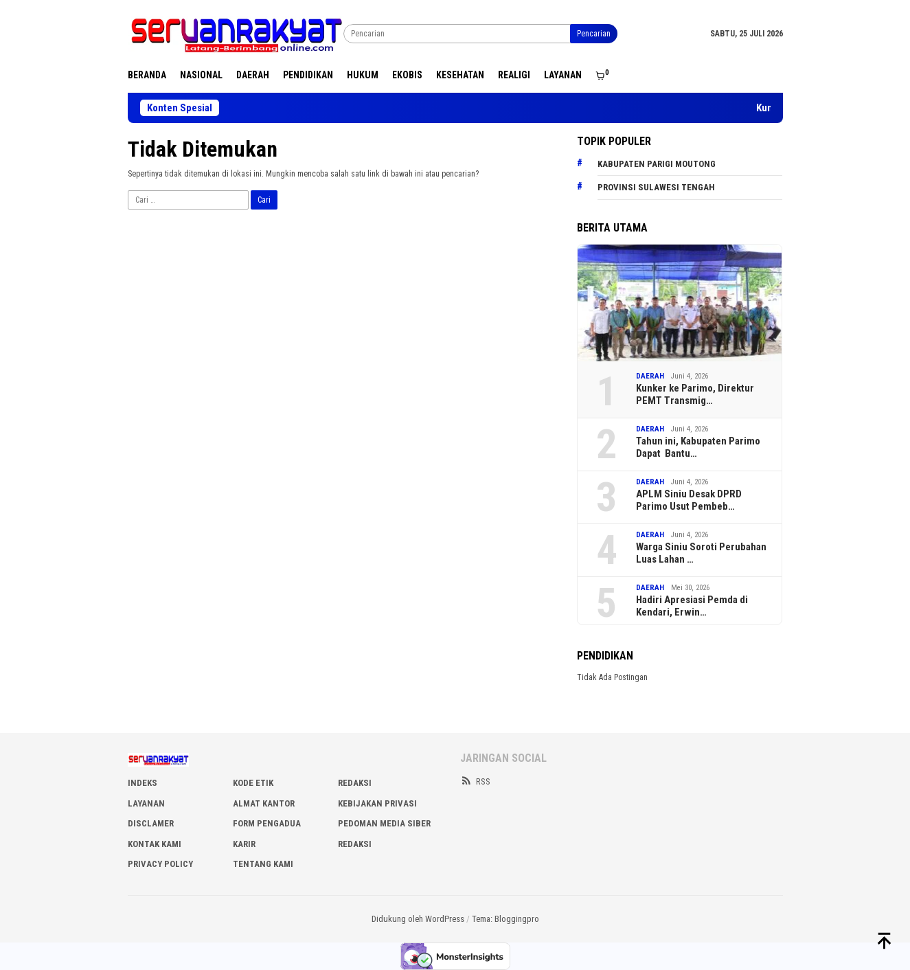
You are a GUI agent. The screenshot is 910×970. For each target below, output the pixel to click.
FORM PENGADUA (267, 823)
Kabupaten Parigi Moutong (657, 164)
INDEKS (142, 783)
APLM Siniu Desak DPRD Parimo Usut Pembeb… (689, 500)
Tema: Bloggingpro (505, 919)
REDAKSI (355, 783)
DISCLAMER (151, 823)
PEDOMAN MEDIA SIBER (384, 823)
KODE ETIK (253, 783)
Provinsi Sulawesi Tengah (656, 187)
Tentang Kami (263, 864)
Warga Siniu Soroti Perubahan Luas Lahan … (701, 553)
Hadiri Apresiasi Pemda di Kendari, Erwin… (692, 606)
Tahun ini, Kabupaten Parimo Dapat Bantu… (698, 447)
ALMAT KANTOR (264, 803)
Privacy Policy (160, 864)
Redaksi (355, 844)
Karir (244, 844)
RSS (475, 781)
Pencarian (594, 33)
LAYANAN (146, 803)
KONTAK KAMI (154, 844)
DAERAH (650, 376)
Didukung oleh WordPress (418, 919)
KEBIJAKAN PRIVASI (377, 803)
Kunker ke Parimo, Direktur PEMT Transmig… (695, 394)
